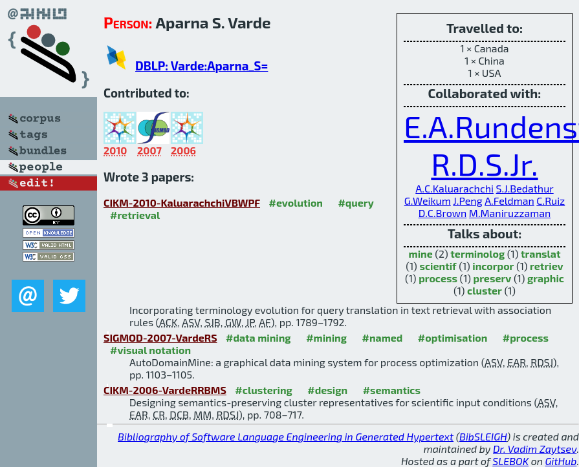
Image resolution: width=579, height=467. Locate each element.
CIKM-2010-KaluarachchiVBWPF (182, 202)
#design (327, 390)
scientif (437, 266)
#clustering (263, 390)
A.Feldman (509, 200)
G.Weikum (427, 200)
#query (355, 202)
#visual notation (150, 350)
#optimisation (453, 337)
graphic (545, 278)
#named (382, 337)
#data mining (258, 337)
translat (541, 253)
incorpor (493, 266)
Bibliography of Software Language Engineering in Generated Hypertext (285, 436)
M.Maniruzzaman (510, 213)
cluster (484, 290)
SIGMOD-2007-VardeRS (160, 337)
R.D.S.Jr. (484, 163)
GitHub (561, 461)
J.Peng (467, 200)
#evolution (295, 202)
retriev (546, 266)
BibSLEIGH (483, 436)
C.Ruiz (550, 200)
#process (526, 337)
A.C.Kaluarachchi (454, 188)
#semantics (392, 390)
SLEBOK (510, 461)
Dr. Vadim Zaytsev (534, 448)
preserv (493, 278)
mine (421, 253)
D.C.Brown (443, 213)
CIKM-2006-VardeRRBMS (165, 390)
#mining (326, 337)
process (438, 278)
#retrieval (135, 215)
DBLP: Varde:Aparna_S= (201, 65)
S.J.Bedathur (525, 188)
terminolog (477, 253)
